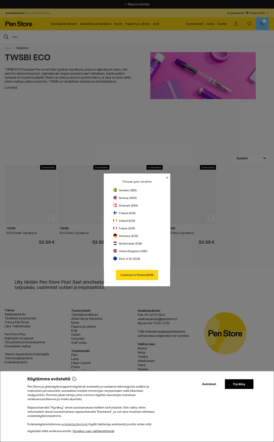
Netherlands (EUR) (127, 243)
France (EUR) (124, 228)
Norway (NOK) (125, 198)
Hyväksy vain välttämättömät (93, 431)
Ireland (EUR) (124, 220)
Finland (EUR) (124, 213)
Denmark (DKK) (125, 205)
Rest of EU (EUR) (126, 258)
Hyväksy (239, 384)
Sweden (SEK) (125, 190)
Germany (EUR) (125, 236)
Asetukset (209, 384)
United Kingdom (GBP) (130, 251)
